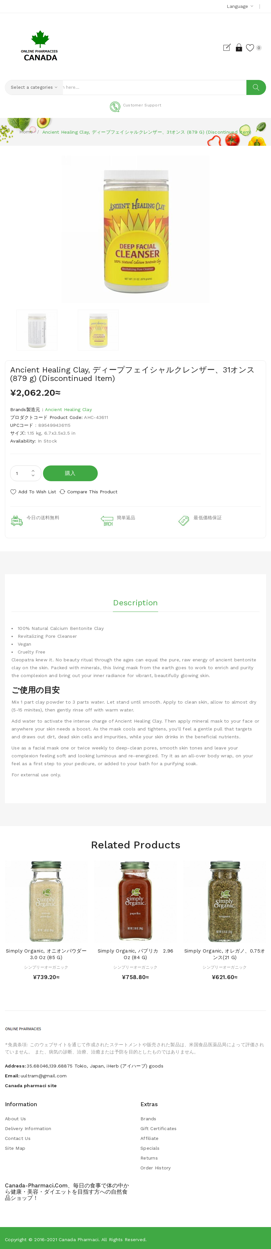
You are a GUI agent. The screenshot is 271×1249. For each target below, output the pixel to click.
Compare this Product (98, 492)
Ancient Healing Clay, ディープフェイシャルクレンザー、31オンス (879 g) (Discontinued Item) (147, 132)
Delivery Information (28, 1126)
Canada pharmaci (78, 1237)
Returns (149, 1155)
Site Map (15, 1145)
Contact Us (18, 1136)
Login (232, 47)
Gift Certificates (158, 1126)
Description (135, 598)
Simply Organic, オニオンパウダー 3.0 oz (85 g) (49, 951)
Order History (155, 1165)
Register (221, 47)
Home (26, 131)
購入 (70, 473)
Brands (148, 1116)
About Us (15, 1116)
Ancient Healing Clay (68, 409)
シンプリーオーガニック (46, 964)
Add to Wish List (37, 492)
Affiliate (149, 1136)
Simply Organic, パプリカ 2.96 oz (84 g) (136, 951)
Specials (149, 1145)
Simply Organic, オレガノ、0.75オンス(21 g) (224, 951)
